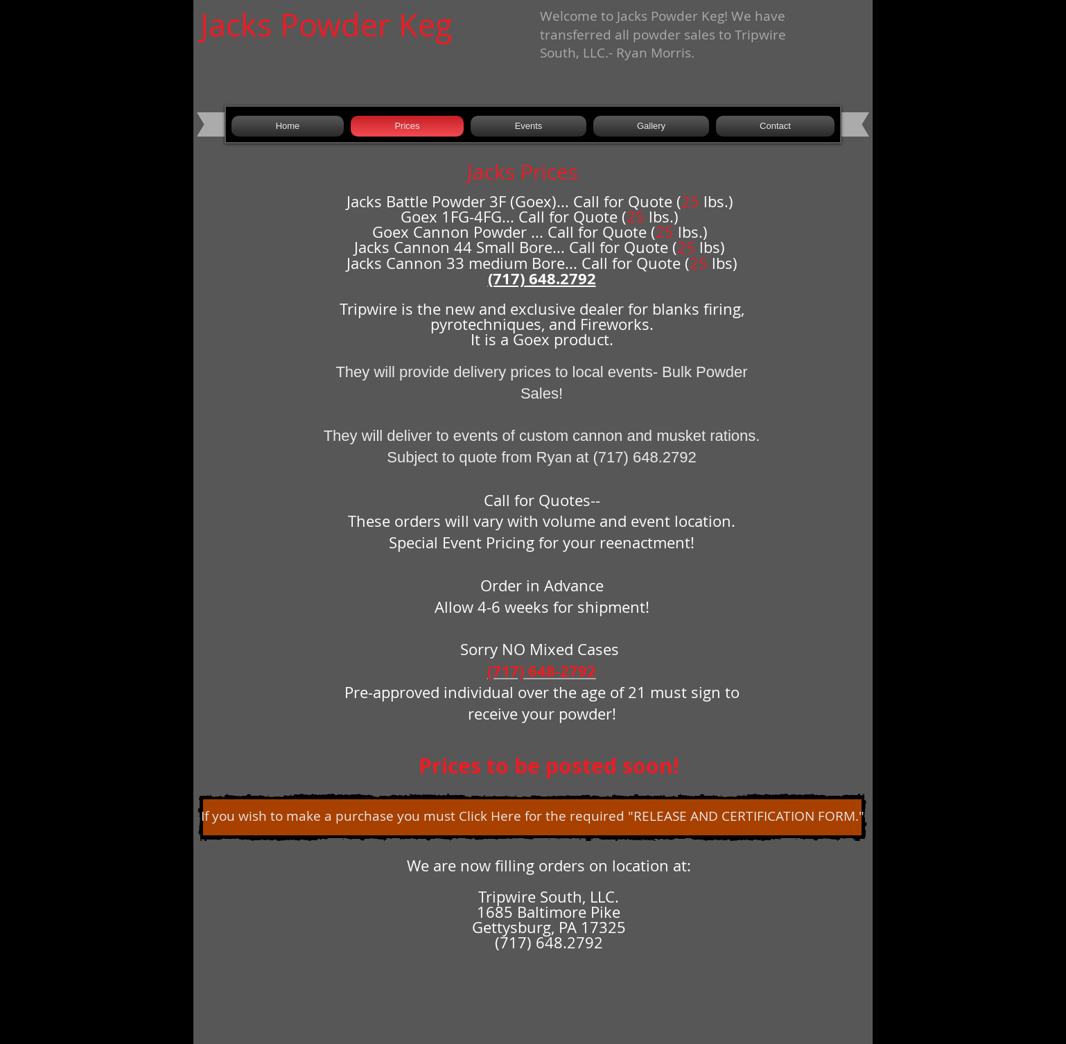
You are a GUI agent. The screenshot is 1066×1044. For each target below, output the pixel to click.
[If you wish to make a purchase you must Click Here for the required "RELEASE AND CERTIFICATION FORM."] (532, 817)
